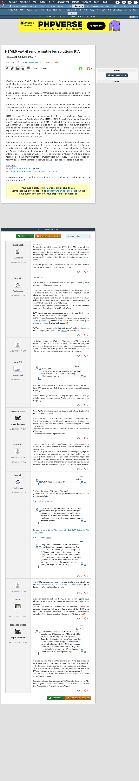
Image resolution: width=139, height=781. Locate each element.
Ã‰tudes (86, 2)
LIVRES (72, 17)
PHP (85, 10)
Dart (48, 10)
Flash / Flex (57, 10)
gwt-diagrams (44, 321)
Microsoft (61, 6)
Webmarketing (130, 10)
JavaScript (68, 10)
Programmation (97, 6)
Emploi (75, 2)
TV (87, 17)
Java (69, 6)
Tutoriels (25, 2)
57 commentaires (52, 62)
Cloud (42, 6)
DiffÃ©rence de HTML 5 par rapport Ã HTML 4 (33, 171)
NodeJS (78, 10)
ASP (36, 10)
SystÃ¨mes (133, 6)
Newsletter (62, 2)
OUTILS (80, 17)
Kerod (18, 599)
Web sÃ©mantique (115, 10)
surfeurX (18, 444)
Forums (13, 2)
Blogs (42, 2)
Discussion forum (117, 75)
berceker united (18, 411)
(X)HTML (72, 13)
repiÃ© (18, 362)
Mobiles (123, 6)
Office (115, 6)
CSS (42, 10)
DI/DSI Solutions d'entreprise (25, 6)
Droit (97, 2)
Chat (51, 2)
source (48, 538)
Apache (30, 10)
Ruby (92, 10)
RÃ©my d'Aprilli (34, 62)
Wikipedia (48, 501)
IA (48, 6)
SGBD (108, 6)
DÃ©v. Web (78, 6)
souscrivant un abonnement (61, 191)
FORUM (48, 17)
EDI (86, 6)
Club (104, 2)
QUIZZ (92, 17)
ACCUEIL (38, 17)
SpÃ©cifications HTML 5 (21, 168)
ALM (53, 6)
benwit (18, 278)
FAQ (34, 2)
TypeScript (101, 10)
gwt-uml (64, 331)
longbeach (18, 245)
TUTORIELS (62, 17)
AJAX (22, 10)
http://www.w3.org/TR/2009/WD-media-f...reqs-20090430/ (62, 585)
